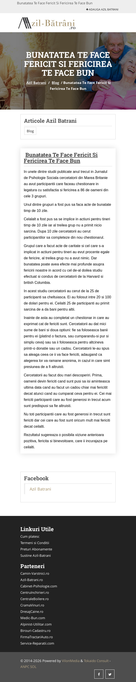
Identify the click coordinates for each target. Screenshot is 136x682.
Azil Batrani (36, 82)
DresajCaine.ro (31, 611)
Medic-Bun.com (32, 618)
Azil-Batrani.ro (31, 580)
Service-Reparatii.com (37, 643)
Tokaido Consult (96, 660)
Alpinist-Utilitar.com (36, 624)
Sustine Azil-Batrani (35, 555)
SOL (33, 666)
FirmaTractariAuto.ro (36, 637)
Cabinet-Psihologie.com (38, 586)
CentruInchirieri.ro (34, 592)
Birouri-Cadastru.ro (35, 630)
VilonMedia (71, 660)
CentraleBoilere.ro (34, 599)
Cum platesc (29, 536)
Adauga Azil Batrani (102, 9)
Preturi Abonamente (36, 549)
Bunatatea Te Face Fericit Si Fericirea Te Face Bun (61, 157)
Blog (55, 82)
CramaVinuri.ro (32, 605)
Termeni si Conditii (34, 543)
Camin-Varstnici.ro (34, 573)
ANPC (24, 666)
